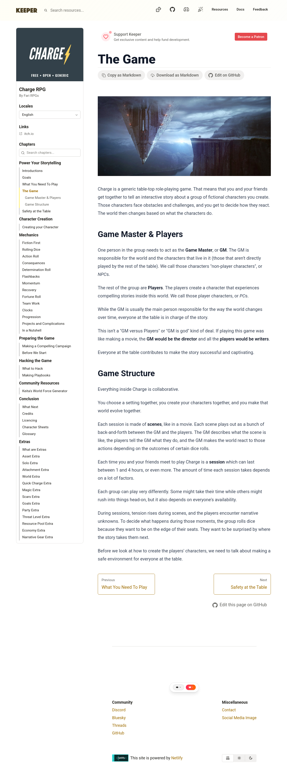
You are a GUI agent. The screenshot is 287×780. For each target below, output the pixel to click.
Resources (220, 9)
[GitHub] (172, 10)
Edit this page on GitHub (239, 605)
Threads (119, 725)
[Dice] (158, 10)
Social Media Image (239, 718)
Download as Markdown (175, 75)
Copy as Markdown (121, 75)
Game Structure (126, 373)
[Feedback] (260, 10)
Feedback (260, 9)
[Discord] (186, 10)
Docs (240, 9)
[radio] (227, 758)
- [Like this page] (192, 687)
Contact (229, 710)
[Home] (26, 10)
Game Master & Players (140, 234)
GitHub (118, 733)
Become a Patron (251, 37)
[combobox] (49, 115)
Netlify (177, 758)
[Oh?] (200, 9)
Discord (119, 710)
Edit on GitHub (224, 75)
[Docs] (240, 10)
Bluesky (119, 718)
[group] (239, 758)
